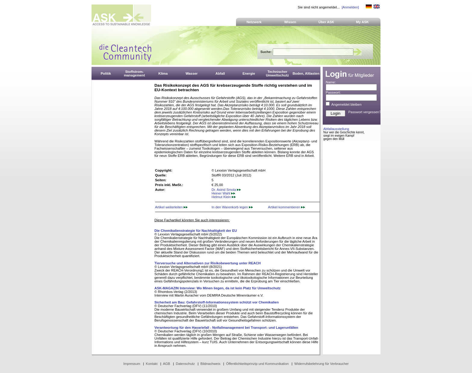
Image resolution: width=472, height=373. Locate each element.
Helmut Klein (224, 197)
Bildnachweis (210, 363)
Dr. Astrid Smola (226, 189)
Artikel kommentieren (286, 207)
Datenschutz (185, 363)
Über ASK (326, 22)
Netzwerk (254, 22)
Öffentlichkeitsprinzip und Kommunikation (257, 363)
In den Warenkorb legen (232, 207)
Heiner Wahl (223, 193)
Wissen (290, 22)
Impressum (131, 363)
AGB (166, 363)
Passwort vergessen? (364, 112)
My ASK (362, 22)
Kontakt (152, 363)
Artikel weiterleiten (171, 207)
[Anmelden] (350, 7)
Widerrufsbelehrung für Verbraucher (321, 363)
